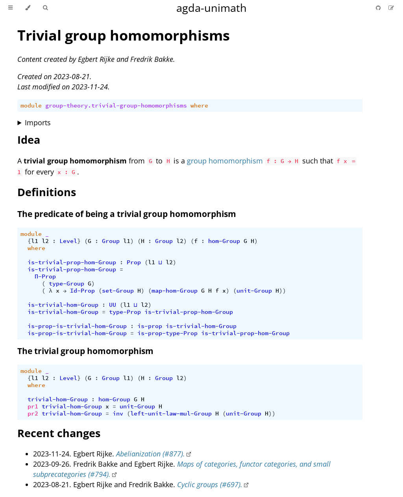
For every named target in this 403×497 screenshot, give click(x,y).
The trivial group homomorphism (85, 350)
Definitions (46, 192)
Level (68, 241)
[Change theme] (28, 8)
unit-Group (254, 290)
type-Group (66, 283)
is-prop (149, 326)
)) (282, 290)
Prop (134, 262)
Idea (28, 139)
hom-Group (224, 241)
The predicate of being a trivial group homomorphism (126, 213)
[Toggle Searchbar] (45, 8)
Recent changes (58, 433)
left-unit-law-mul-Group (171, 413)
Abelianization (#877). (150, 453)
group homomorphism (225, 160)
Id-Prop (82, 290)
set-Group (118, 290)
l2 (45, 241)
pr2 (33, 413)
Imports (38, 122)
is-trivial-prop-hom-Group (72, 262)
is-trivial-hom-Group (63, 304)
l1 (34, 241)
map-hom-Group (175, 290)
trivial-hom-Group (58, 399)
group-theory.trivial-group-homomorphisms (116, 105)
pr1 (33, 406)
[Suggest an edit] (391, 7)
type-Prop (125, 311)
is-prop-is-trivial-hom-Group (77, 326)
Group (111, 241)
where (199, 105)
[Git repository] (379, 7)
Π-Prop (45, 276)
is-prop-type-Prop (167, 333)
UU (112, 304)
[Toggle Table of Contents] (10, 8)
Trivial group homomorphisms (123, 35)
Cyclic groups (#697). (209, 484)
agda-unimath (211, 7)
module (31, 105)
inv (118, 413)
